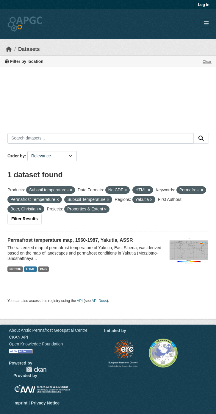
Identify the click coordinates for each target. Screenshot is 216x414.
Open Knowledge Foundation (36, 344)
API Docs (99, 301)
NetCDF (15, 269)
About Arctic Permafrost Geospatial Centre (48, 330)
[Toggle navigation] (206, 23)
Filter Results (24, 218)
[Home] (9, 49)
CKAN (36, 369)
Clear (207, 62)
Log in (203, 4)
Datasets (29, 49)
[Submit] (201, 138)
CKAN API (18, 337)
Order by (16, 155)
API (80, 301)
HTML (30, 269)
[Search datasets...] (100, 138)
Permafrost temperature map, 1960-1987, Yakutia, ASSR (70, 240)
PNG (43, 269)
